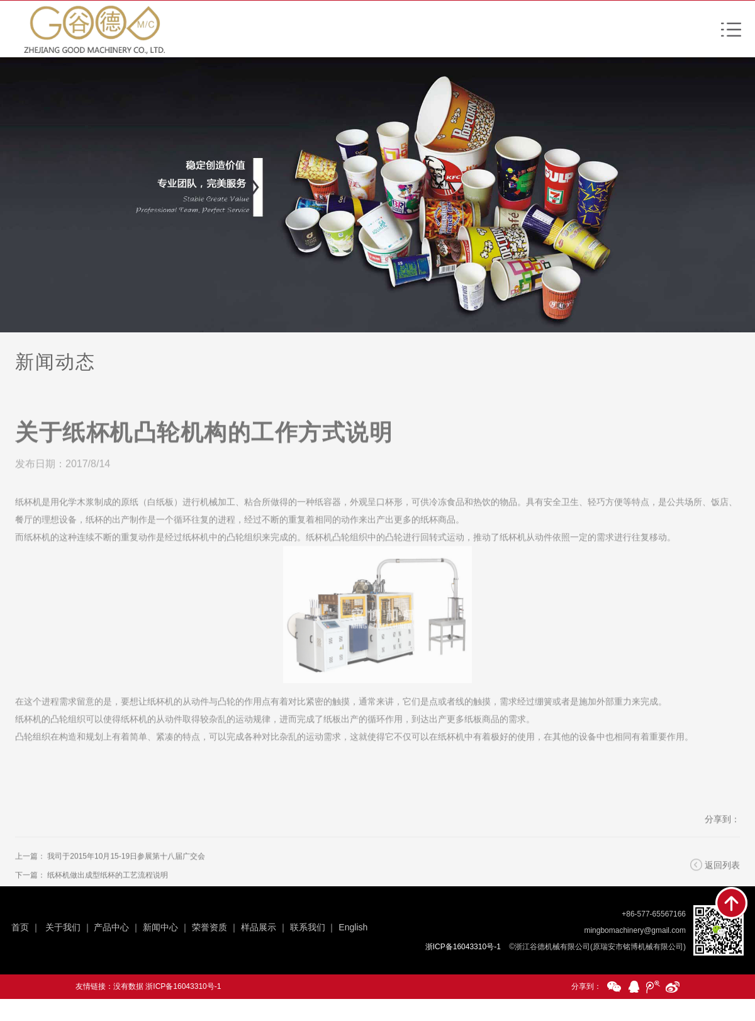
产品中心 (111, 927)
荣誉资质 (209, 927)
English (352, 927)
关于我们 (63, 927)
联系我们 (307, 927)
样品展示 (258, 927)
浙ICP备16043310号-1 (183, 986)
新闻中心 (160, 927)
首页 (20, 927)
